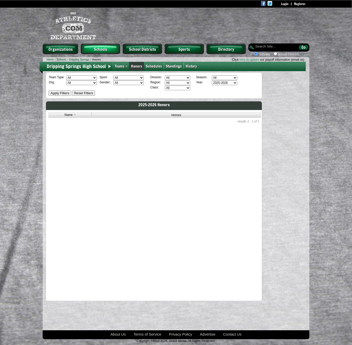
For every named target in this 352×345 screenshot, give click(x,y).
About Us (118, 334)
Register (300, 3)
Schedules (154, 66)
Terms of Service (147, 334)
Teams (119, 66)
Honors (136, 66)
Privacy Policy (180, 334)
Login (285, 3)
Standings (174, 66)
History (192, 66)
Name (70, 115)
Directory (226, 49)
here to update (249, 59)
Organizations (61, 49)
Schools (100, 49)
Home (50, 59)
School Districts (142, 49)
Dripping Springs (79, 59)
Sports (184, 49)
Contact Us (232, 334)
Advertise (207, 334)
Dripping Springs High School (76, 66)
